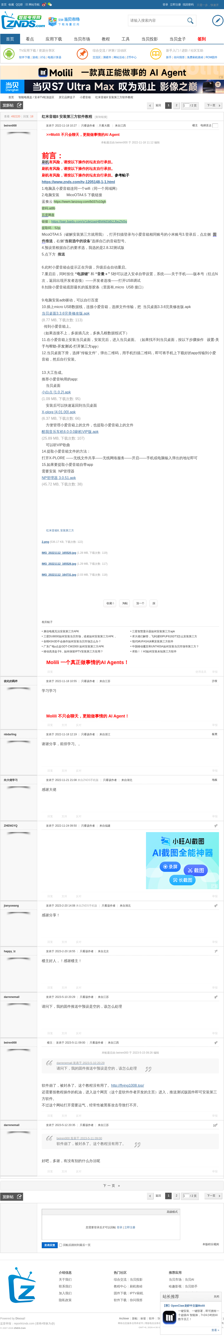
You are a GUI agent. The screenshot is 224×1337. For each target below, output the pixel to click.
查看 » (215, 1330)
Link (61, 1212)
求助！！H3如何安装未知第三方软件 (154, 651)
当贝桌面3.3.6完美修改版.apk (66, 313)
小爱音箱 (85, 97)
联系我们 (65, 1286)
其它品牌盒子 (67, 97)
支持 (65, 725)
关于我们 (65, 1279)
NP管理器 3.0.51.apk (59, 478)
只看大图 (104, 125)
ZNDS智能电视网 (2, 97)
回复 (50, 671)
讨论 (43, 57)
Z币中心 (131, 57)
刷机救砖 (136, 1286)
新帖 (135, 1318)
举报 (215, 671)
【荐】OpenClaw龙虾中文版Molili (184, 1305)
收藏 (11, 4)
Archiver (124, 1318)
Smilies (78, 1212)
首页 (4, 4)
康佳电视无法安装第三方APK (61, 631)
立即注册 (175, 4)
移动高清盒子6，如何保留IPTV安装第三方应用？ (73, 651)
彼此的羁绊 (11, 681)
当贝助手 (191, 1286)
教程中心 (120, 1286)
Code (72, 1212)
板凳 (214, 734)
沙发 (214, 681)
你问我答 (179, 57)
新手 (169, 57)
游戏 (35, 57)
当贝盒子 (177, 39)
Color (50, 1212)
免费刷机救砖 (195, 57)
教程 (106, 39)
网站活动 (119, 57)
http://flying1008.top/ (127, 1085)
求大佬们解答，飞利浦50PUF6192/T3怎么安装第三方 (164, 636)
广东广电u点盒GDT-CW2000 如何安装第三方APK (74, 646)
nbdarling (10, 734)
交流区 (97, 57)
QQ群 (19, 4)
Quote (67, 1212)
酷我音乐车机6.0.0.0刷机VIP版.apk (70, 432)
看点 (30, 39)
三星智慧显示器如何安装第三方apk (153, 631)
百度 (45, 215)
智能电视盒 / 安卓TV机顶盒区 (36, 97)
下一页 (211, 105)
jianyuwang (11, 905)
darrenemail (11, 997)
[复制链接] (101, 117)
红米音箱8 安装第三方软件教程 (114, 97)
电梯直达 (206, 125)
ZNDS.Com (20, 1328)
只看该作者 (88, 125)
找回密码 (188, 4)
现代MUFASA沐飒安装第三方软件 (152, 641)
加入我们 (65, 1293)
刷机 (45, 162)
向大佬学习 (11, 780)
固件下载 (120, 1293)
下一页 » (112, 1185)
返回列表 (158, 106)
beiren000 (10, 125)
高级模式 (172, 1211)
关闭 (216, 1296)
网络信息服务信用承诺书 (130, 1323)
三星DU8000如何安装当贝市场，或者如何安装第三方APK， (80, 636)
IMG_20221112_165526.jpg (59, 563)
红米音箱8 (52, 530)
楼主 (195, 125)
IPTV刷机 (136, 1293)
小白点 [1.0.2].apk (56, 392)
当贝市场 (82, 39)
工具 (126, 39)
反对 (78, 725)
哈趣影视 (175, 1286)
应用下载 (54, 39)
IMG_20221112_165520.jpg (59, 552)
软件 (151, 1318)
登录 (165, 4)
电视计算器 (54, 57)
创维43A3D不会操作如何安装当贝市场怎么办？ (72, 641)
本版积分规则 (211, 1244)
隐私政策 (65, 1300)
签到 (202, 39)
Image (55, 1212)
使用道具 (200, 671)
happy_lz (10, 951)
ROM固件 (211, 57)
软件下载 (25, 57)
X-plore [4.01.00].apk (59, 412)
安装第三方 (67, 530)
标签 (143, 1318)
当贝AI (189, 1279)
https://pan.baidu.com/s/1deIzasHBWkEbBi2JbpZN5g (89, 221)
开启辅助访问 (160, 3)
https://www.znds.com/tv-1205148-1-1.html (78, 182)
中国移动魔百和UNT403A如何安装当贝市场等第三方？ (165, 646)
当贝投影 (149, 39)
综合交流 (120, 1279)
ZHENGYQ (10, 825)
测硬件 (107, 57)
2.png (45, 541)
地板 (214, 779)
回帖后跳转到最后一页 (75, 1245)
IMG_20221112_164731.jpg (59, 574)
